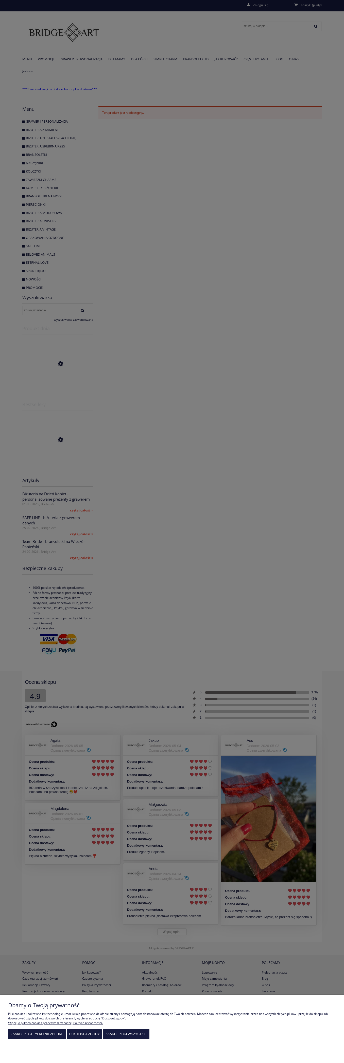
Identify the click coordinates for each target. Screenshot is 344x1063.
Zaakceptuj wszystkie (126, 1034)
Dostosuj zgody (84, 1034)
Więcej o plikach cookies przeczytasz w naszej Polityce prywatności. (55, 1023)
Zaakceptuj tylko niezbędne (37, 1034)
